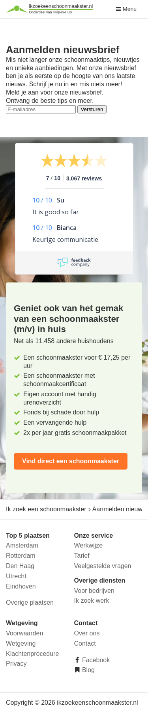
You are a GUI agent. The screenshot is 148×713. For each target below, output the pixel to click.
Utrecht (16, 576)
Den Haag (20, 566)
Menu (126, 9)
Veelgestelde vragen (102, 566)
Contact (85, 643)
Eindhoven (21, 586)
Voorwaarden (24, 633)
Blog (88, 670)
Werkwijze (88, 545)
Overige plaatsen (30, 602)
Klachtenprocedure (32, 653)
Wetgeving (21, 643)
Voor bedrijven (94, 590)
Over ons (87, 633)
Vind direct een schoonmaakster (70, 461)
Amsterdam (22, 545)
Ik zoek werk (91, 600)
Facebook (95, 660)
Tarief (82, 555)
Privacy (16, 663)
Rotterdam (21, 555)
